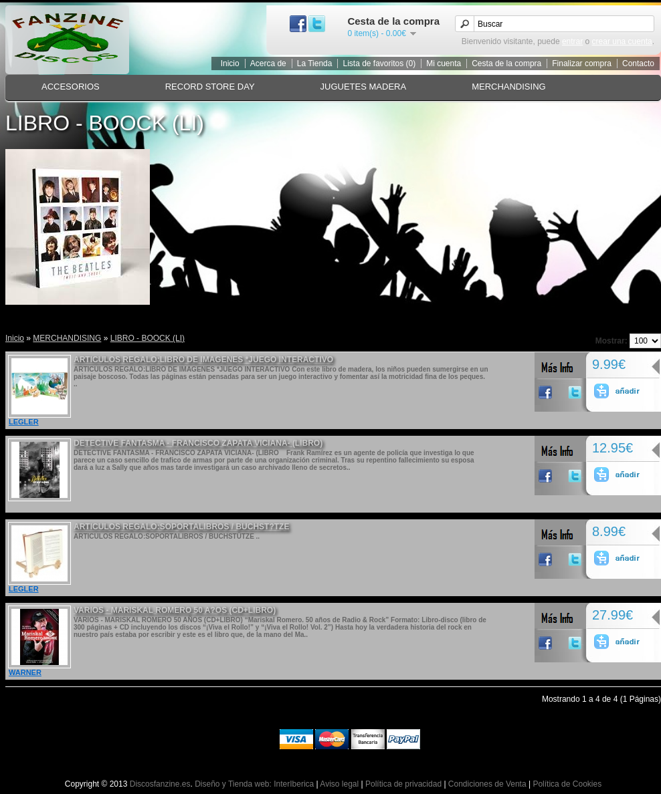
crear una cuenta (622, 41)
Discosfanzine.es (160, 784)
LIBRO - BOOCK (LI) (147, 338)
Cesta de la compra (506, 63)
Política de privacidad (403, 784)
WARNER (25, 672)
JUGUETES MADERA (363, 87)
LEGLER (24, 422)
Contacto (638, 63)
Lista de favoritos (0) (379, 63)
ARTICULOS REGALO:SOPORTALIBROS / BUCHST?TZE (181, 526)
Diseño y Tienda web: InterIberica (254, 784)
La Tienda (315, 63)
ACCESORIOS (70, 87)
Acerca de (268, 63)
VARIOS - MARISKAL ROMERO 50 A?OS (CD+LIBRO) (175, 610)
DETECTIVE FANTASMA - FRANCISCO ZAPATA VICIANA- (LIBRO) (198, 443)
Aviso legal (339, 784)
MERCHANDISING (509, 87)
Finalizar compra (581, 63)
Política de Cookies (567, 784)
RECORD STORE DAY (210, 87)
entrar (572, 41)
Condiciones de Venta (487, 784)
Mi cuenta (443, 63)
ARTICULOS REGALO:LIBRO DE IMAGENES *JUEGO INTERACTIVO (203, 359)
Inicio (230, 63)
